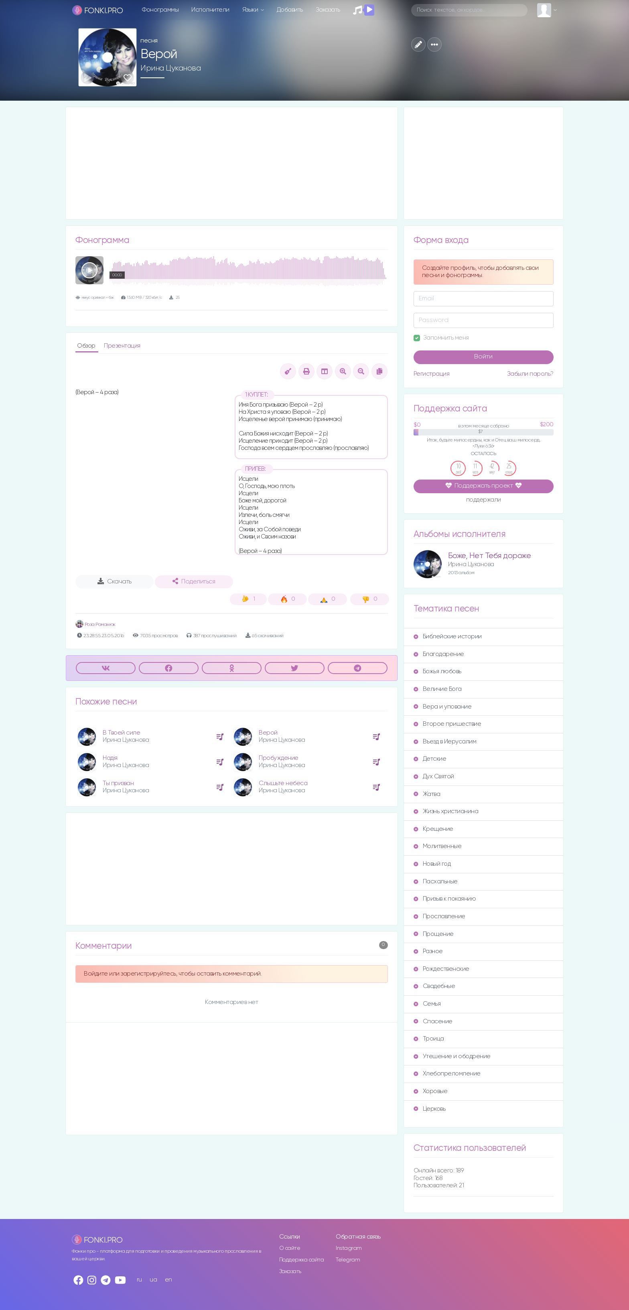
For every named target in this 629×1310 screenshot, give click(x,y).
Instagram (349, 1248)
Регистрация (432, 374)
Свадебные (434, 986)
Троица (429, 1039)
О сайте (289, 1248)
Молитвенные (438, 846)
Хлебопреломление (447, 1074)
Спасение (433, 1021)
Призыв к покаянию (445, 899)
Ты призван (118, 783)
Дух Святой (434, 776)
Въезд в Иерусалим (445, 742)
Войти (483, 357)
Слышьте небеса (283, 783)
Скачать (114, 581)
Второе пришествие (447, 724)
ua (153, 1280)
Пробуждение (278, 758)
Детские (430, 759)
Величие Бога (438, 689)
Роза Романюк (95, 624)
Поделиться (193, 581)
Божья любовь (437, 671)
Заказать (328, 10)
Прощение (434, 934)
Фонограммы (160, 10)
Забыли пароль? (530, 374)
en (168, 1280)
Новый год (432, 864)
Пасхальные (436, 882)
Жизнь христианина (446, 811)
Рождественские (441, 969)
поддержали (483, 500)
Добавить (290, 10)
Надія (110, 758)
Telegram (348, 1260)
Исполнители (210, 10)
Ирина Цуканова (170, 68)
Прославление (439, 916)
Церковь (430, 1109)
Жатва (427, 794)
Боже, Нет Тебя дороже (489, 556)
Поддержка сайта (301, 1260)
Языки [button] (251, 10)
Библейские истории (448, 637)
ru (139, 1280)
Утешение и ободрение (452, 1056)
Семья (427, 1004)
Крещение (433, 829)
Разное (428, 951)
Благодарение (439, 654)
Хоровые (431, 1091)
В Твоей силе (121, 733)
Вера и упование (443, 707)
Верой (268, 733)
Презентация (122, 346)
